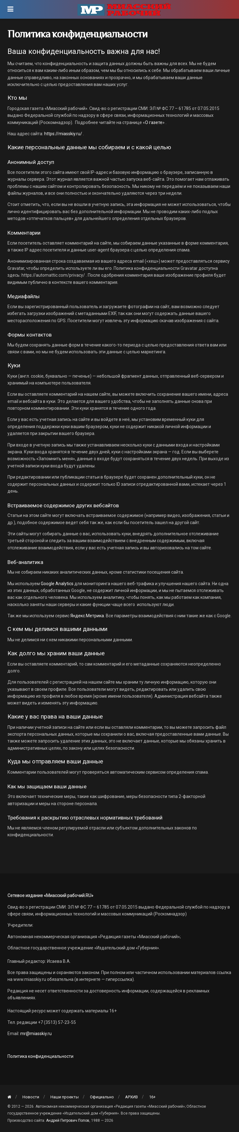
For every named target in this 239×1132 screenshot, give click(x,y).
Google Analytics (57, 583)
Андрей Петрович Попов (67, 1120)
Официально (102, 1097)
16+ (152, 1097)
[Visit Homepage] (124, 9)
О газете (153, 122)
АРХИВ (131, 1097)
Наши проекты (64, 1097)
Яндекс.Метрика (87, 615)
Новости (30, 1097)
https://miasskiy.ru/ (63, 133)
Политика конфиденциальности (40, 1056)
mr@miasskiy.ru (35, 1033)
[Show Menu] (10, 9)
